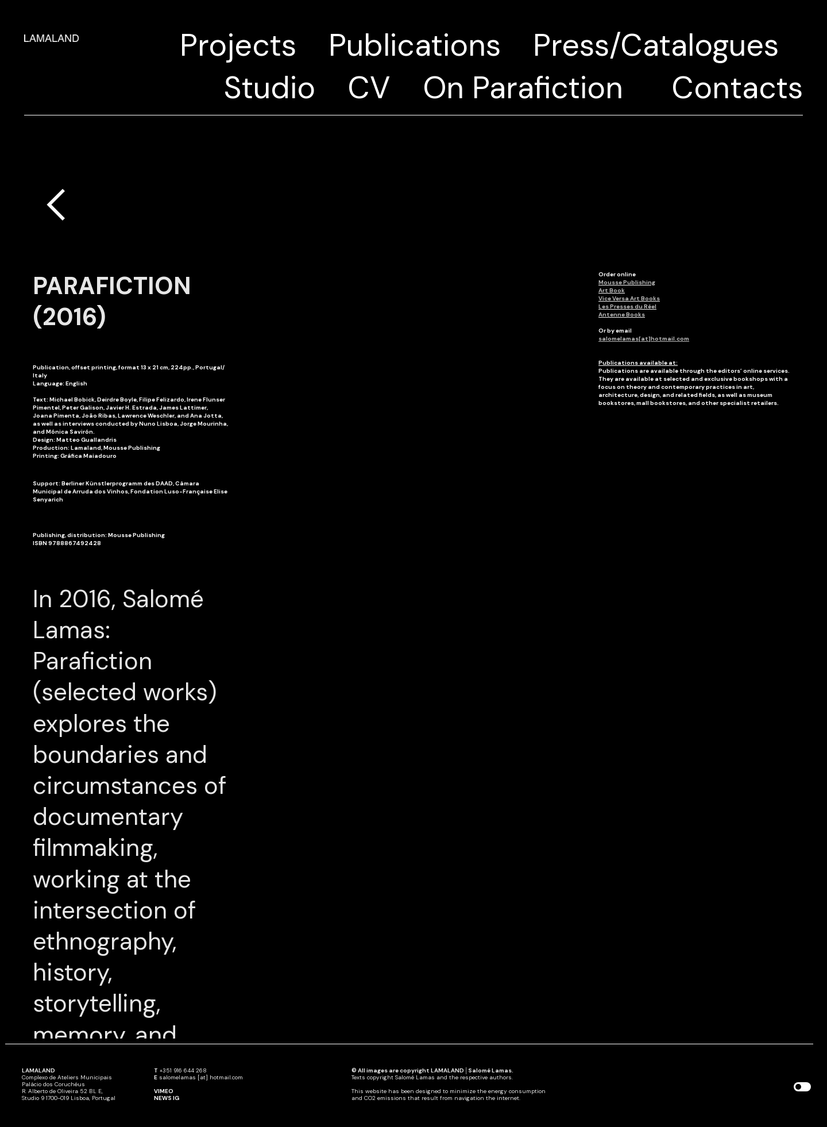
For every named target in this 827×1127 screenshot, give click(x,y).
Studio (269, 87)
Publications (415, 45)
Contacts (737, 87)
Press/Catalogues (656, 45)
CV (369, 87)
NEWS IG (166, 1098)
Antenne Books (621, 314)
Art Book (611, 290)
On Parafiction (523, 87)
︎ (56, 204)
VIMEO (163, 1091)
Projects (238, 45)
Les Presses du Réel (627, 306)
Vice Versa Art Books (629, 298)
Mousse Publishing (626, 282)
